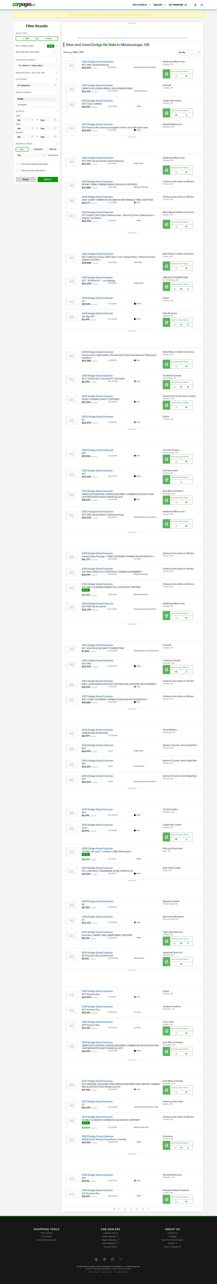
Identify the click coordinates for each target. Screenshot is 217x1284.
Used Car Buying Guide (47, 1240)
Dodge (37, 99)
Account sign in (110, 1247)
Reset (26, 179)
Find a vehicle (47, 1233)
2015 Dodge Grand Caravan (97, 470)
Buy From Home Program (172, 1240)
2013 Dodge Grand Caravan (97, 100)
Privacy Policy (94, 1272)
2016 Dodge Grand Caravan (97, 375)
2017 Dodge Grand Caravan (97, 696)
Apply (48, 179)
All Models (37, 104)
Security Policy (106, 1272)
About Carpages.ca (172, 1247)
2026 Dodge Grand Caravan (97, 745)
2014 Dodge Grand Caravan (97, 645)
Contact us (172, 1233)
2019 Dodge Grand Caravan (97, 85)
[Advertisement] (132, 31)
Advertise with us (110, 1233)
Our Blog (172, 1236)
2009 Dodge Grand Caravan (97, 901)
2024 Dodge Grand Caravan (97, 61)
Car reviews (46, 1236)
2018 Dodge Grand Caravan (97, 196)
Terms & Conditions (121, 1272)
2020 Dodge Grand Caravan (97, 212)
